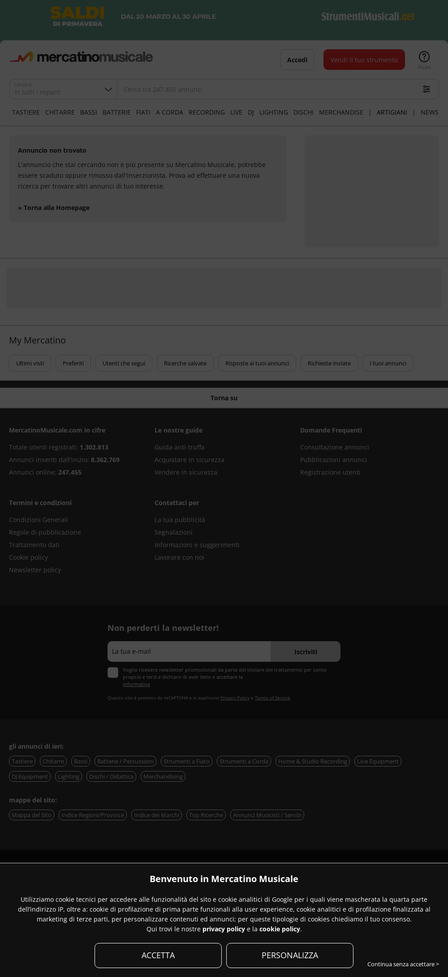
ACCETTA (158, 955)
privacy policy (223, 929)
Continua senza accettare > (403, 964)
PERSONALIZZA (290, 955)
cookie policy (279, 929)
